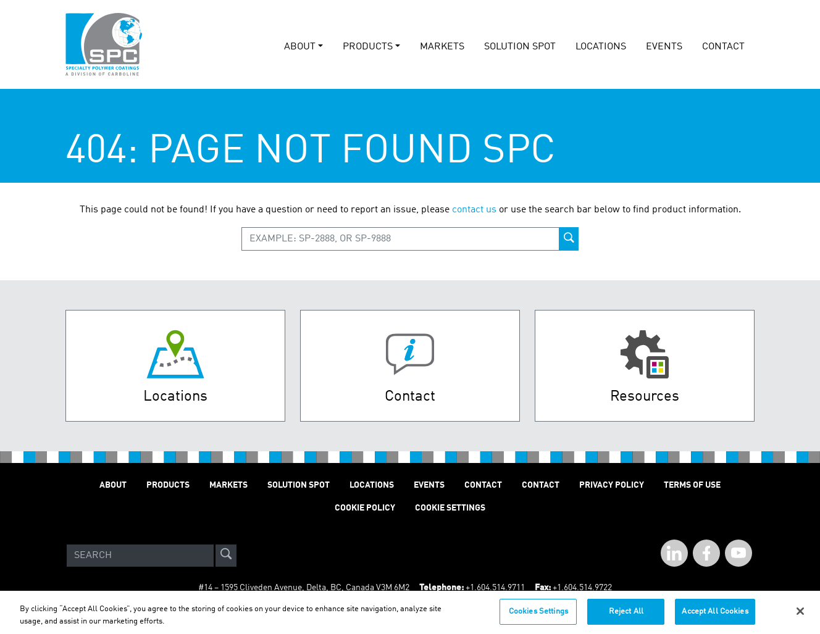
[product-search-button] (569, 239)
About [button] (300, 47)
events (664, 47)
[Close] (800, 616)
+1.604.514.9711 (495, 587)
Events (429, 485)
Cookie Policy (365, 508)
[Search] (140, 555)
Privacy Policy (611, 485)
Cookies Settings (538, 616)
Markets (442, 47)
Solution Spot (298, 485)
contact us (474, 210)
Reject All (626, 616)
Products (168, 485)
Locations (600, 47)
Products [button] (368, 47)
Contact (723, 47)
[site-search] (226, 555)
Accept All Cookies (715, 616)
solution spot (520, 47)
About (113, 485)
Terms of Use (692, 485)
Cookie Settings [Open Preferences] (450, 508)
